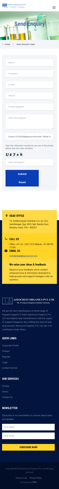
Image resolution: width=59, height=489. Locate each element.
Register (6, 356)
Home (7, 44)
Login (4, 362)
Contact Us (7, 397)
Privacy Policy (36, 478)
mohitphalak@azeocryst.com (23, 256)
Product (6, 351)
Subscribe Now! (28, 447)
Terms (5, 391)
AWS (34, 482)
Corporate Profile (10, 345)
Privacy (5, 386)
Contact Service (9, 368)
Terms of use (21, 478)
